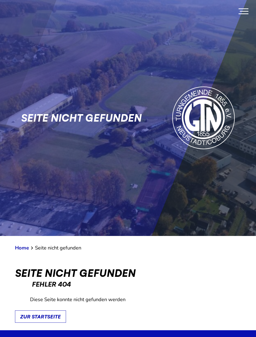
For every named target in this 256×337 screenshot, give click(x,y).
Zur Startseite (40, 316)
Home (22, 247)
